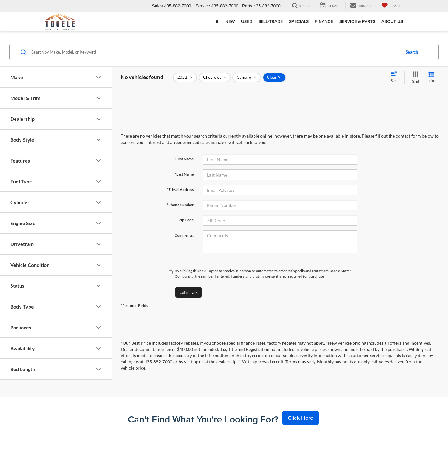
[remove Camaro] (246, 77)
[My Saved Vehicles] (390, 5)
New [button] (230, 21)
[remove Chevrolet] (215, 77)
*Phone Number (180, 204)
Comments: (184, 235)
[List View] (431, 77)
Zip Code (186, 220)
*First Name (184, 159)
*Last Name (184, 174)
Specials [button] (299, 21)
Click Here (300, 418)
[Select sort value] (396, 77)
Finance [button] (324, 21)
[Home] (217, 21)
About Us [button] (392, 21)
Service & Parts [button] (357, 21)
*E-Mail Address (180, 189)
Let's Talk (189, 292)
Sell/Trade (271, 21)
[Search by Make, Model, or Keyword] (215, 52)
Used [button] (246, 21)
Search (412, 52)
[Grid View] (414, 77)
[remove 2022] (185, 77)
